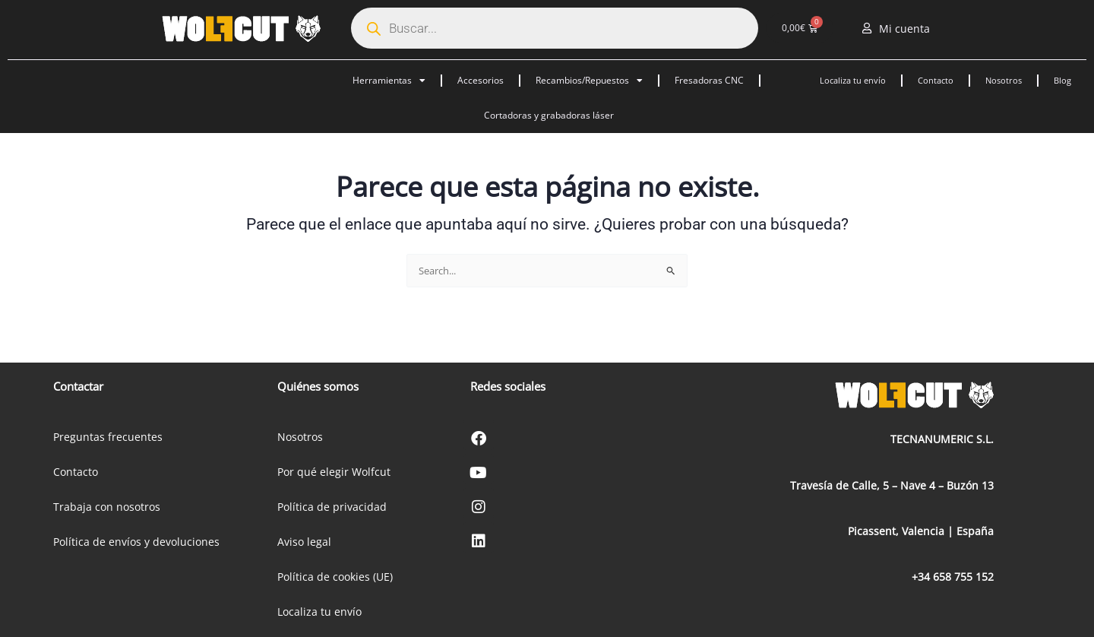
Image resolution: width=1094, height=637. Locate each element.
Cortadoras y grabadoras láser (549, 115)
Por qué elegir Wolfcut (333, 471)
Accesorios (480, 80)
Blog (1062, 80)
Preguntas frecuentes (108, 436)
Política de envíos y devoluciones (136, 541)
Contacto (935, 80)
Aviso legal (304, 541)
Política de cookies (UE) (335, 576)
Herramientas (389, 80)
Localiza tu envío (853, 80)
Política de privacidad (332, 506)
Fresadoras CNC (709, 80)
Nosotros (1003, 80)
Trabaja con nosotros (106, 506)
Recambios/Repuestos (589, 80)
